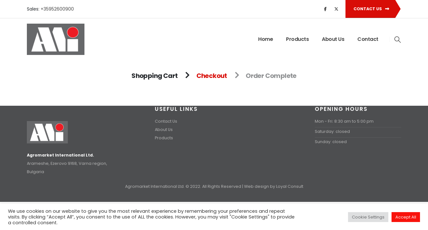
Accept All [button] (405, 217)
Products (297, 39)
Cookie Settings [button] (368, 217)
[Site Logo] (55, 39)
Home (265, 39)
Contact (367, 39)
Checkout (211, 75)
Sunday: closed (331, 141)
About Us (333, 39)
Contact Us (371, 9)
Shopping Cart (154, 75)
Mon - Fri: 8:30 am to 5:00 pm (344, 121)
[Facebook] (325, 8)
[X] (336, 8)
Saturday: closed (332, 131)
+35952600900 (57, 9)
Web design (256, 186)
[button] (398, 39)
